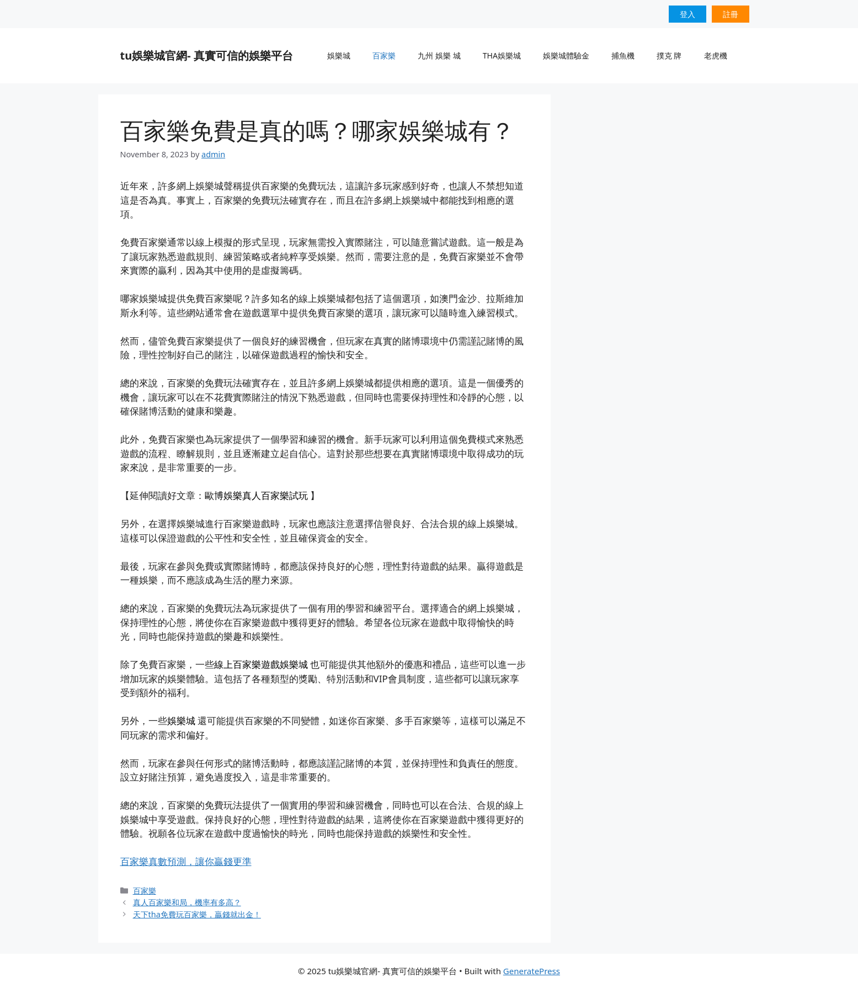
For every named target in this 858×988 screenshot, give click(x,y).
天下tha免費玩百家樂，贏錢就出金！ (197, 914)
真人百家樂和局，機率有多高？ (187, 902)
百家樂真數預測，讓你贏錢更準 (186, 861)
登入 (687, 14)
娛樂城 (338, 55)
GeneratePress (531, 970)
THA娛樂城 (502, 55)
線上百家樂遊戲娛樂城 (261, 664)
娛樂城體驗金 (566, 55)
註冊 (730, 14)
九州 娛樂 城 (439, 55)
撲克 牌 (669, 55)
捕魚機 (623, 55)
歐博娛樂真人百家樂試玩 (256, 495)
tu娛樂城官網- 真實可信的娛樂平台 (206, 55)
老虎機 (715, 55)
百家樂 (384, 55)
